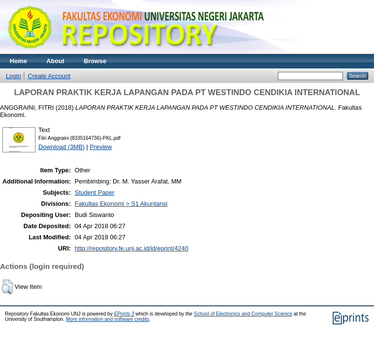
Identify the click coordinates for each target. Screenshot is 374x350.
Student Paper (95, 192)
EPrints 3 (124, 314)
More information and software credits (107, 319)
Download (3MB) (61, 146)
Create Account (49, 76)
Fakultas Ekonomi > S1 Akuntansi (121, 203)
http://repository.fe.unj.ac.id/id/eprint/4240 (131, 248)
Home (18, 61)
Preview (101, 146)
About (56, 61)
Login (13, 76)
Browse (95, 61)
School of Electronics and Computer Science (243, 314)
